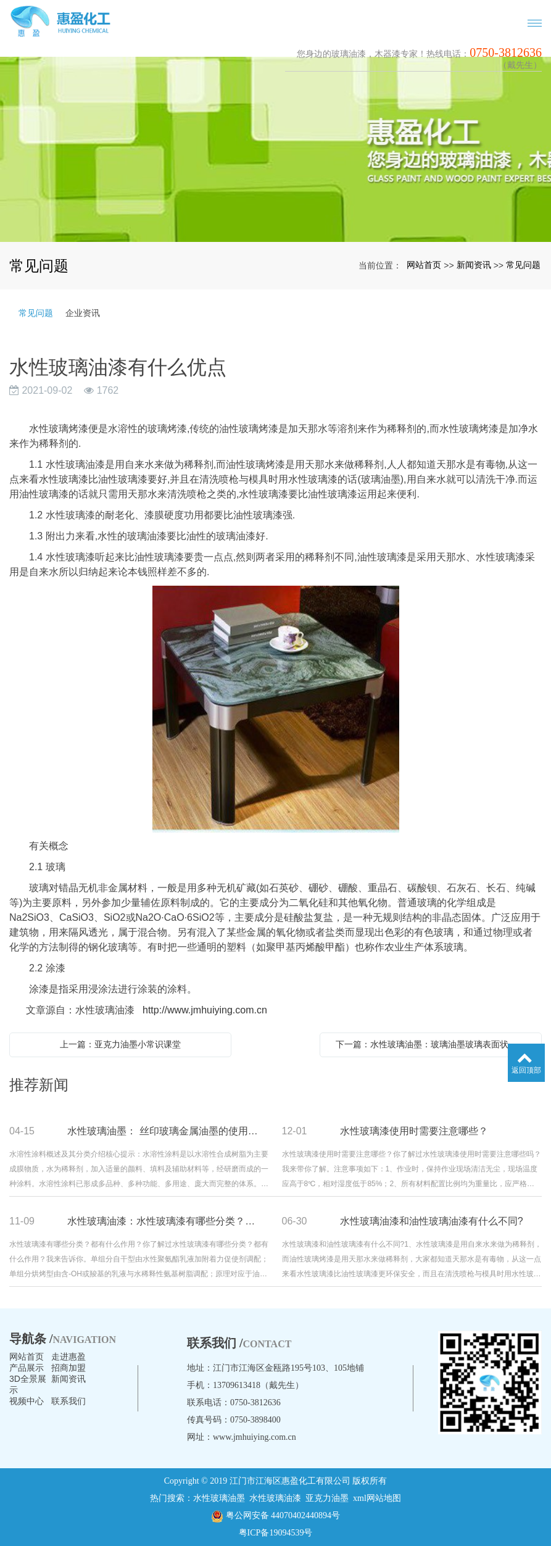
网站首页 (424, 265)
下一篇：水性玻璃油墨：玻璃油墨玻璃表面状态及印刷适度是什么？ (434, 1044)
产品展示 (26, 1368)
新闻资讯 (474, 265)
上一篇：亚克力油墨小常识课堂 (120, 1044)
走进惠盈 (68, 1356)
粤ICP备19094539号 (276, 1532)
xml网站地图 (377, 1498)
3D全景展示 (27, 1384)
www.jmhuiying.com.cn (254, 1437)
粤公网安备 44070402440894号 (275, 1516)
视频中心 (26, 1401)
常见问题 (523, 265)
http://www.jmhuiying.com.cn (205, 1010)
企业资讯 (82, 313)
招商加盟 (68, 1368)
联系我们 (68, 1401)
